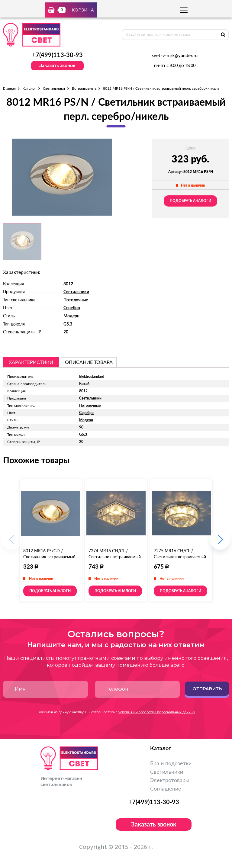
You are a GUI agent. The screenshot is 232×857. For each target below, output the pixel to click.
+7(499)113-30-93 (57, 55)
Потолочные (75, 300)
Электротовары (169, 780)
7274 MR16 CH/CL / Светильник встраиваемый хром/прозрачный (115, 557)
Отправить (207, 689)
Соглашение (165, 789)
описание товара (89, 362)
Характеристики (31, 362)
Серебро (71, 308)
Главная (9, 88)
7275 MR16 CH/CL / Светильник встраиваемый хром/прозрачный (180, 557)
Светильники (54, 88)
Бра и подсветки (171, 763)
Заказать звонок (57, 65)
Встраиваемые (84, 88)
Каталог (29, 88)
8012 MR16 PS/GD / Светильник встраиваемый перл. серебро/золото (49, 557)
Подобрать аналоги (190, 201)
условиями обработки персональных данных (156, 712)
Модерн (71, 316)
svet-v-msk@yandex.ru (175, 55)
